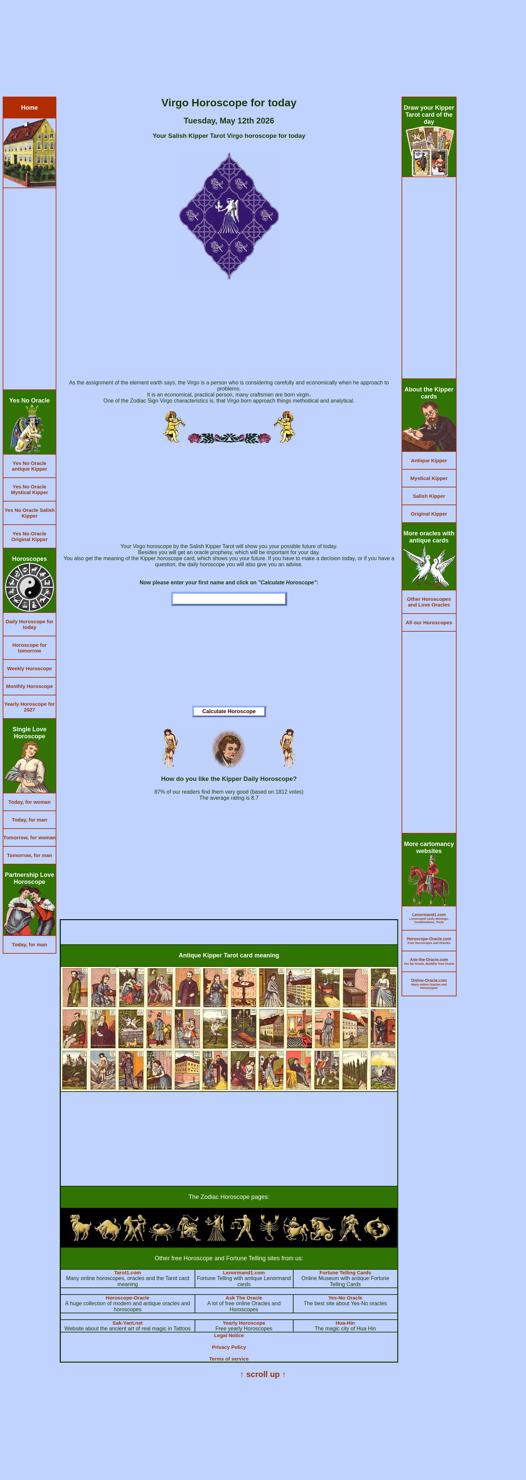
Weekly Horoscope (29, 668)
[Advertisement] (204, 50)
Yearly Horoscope (244, 1323)
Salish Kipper (429, 496)
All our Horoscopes (429, 622)
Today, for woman (29, 802)
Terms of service (229, 1359)
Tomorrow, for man (29, 855)
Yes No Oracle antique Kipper (29, 466)
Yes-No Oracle (345, 1298)
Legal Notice (229, 1335)
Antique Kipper (429, 460)
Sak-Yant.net (127, 1323)
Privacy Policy (229, 1347)
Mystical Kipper (429, 478)
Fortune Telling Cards (345, 1272)
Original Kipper (429, 514)
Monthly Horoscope (29, 686)
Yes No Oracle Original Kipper (29, 536)
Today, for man (29, 820)
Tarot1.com (127, 1272)
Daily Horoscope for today (30, 624)
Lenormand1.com (244, 1272)
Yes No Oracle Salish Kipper (29, 513)
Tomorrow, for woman (29, 837)
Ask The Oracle (244, 1298)
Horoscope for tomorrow (29, 647)
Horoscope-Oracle (127, 1298)
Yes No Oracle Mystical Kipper (29, 489)
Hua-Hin (345, 1323)
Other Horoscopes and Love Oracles (429, 601)
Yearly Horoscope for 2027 (29, 706)
